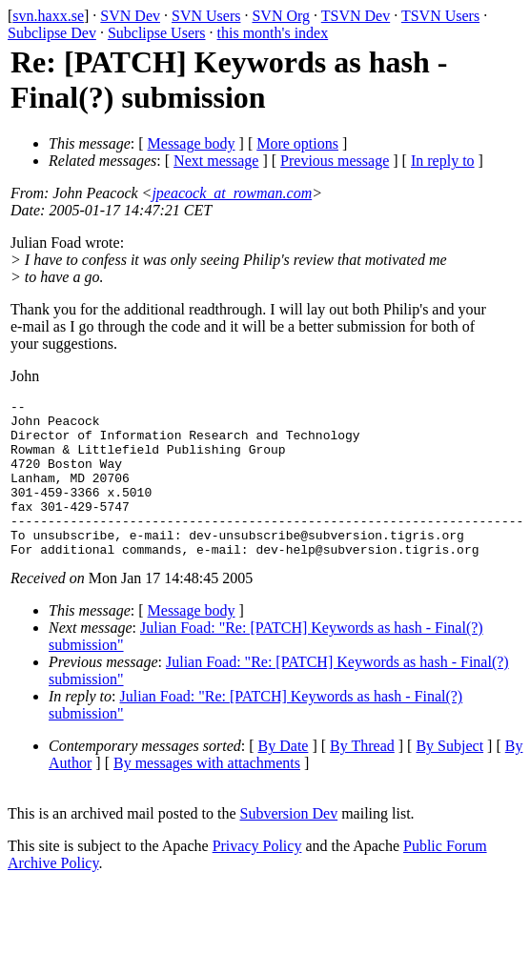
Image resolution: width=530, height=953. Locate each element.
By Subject (449, 777)
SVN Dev (130, 16)
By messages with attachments (206, 794)
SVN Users (206, 16)
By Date (283, 777)
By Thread (362, 777)
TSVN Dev (355, 16)
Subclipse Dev (52, 33)
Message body (191, 143)
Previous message (334, 160)
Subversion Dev (289, 845)
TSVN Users (440, 16)
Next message (215, 160)
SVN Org (281, 16)
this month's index (273, 33)
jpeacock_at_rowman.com (232, 193)
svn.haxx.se (48, 16)
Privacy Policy (257, 877)
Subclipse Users (157, 33)
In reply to (443, 160)
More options (297, 143)
